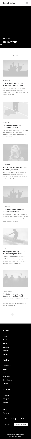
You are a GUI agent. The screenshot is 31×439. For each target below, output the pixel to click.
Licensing (6, 347)
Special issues (7, 380)
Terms (8, 434)
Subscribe (6, 350)
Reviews (5, 369)
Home (5, 336)
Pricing (5, 343)
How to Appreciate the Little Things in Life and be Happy (13, 84)
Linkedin (5, 406)
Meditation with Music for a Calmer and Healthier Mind (13, 295)
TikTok (5, 409)
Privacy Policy (20, 434)
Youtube (5, 402)
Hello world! (10, 42)
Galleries (6, 383)
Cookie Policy (13, 434)
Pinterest (6, 413)
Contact (5, 354)
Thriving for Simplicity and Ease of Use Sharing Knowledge (14, 253)
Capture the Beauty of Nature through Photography (13, 126)
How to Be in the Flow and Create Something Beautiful (15, 169)
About (5, 340)
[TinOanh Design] (9, 3)
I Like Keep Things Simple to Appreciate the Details (13, 211)
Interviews (6, 373)
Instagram (6, 399)
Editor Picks (6, 376)
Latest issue (7, 366)
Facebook (6, 395)
